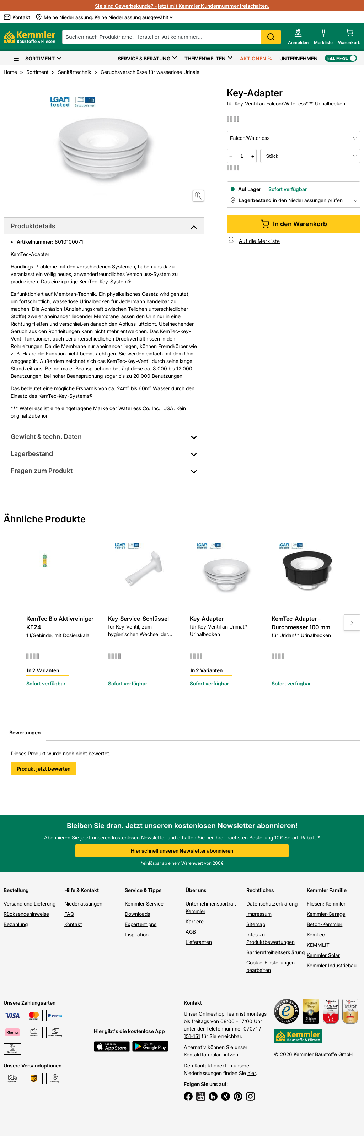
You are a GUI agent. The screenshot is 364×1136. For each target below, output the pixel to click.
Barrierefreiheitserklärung (275, 952)
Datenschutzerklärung (272, 904)
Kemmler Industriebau (332, 965)
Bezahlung (16, 924)
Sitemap (255, 924)
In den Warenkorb (294, 223)
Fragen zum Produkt (42, 470)
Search (271, 37)
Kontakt (73, 924)
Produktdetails (33, 226)
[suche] (171, 37)
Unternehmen (298, 58)
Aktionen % (256, 58)
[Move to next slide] (352, 622)
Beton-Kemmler (324, 924)
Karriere (195, 921)
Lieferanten (199, 942)
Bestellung (16, 890)
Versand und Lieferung (29, 904)
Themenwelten (205, 58)
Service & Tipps (143, 890)
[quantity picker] (242, 156)
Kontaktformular (202, 1054)
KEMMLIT (318, 945)
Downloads (137, 914)
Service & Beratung (144, 58)
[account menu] (298, 37)
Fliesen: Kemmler (326, 904)
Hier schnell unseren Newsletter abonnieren (182, 851)
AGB (191, 932)
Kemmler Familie (327, 890)
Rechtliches (260, 890)
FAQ (69, 914)
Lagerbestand (32, 453)
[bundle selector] (310, 156)
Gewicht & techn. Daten (46, 436)
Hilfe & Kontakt (81, 890)
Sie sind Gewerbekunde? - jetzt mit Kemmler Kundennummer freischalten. (182, 6)
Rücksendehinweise (26, 914)
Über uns (196, 890)
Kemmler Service (144, 904)
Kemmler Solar (323, 955)
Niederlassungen (83, 904)
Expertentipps (140, 924)
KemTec (316, 934)
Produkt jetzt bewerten (43, 769)
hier (251, 1073)
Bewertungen (25, 732)
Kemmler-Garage (326, 914)
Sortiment (33, 58)
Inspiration (137, 934)
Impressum (259, 914)
